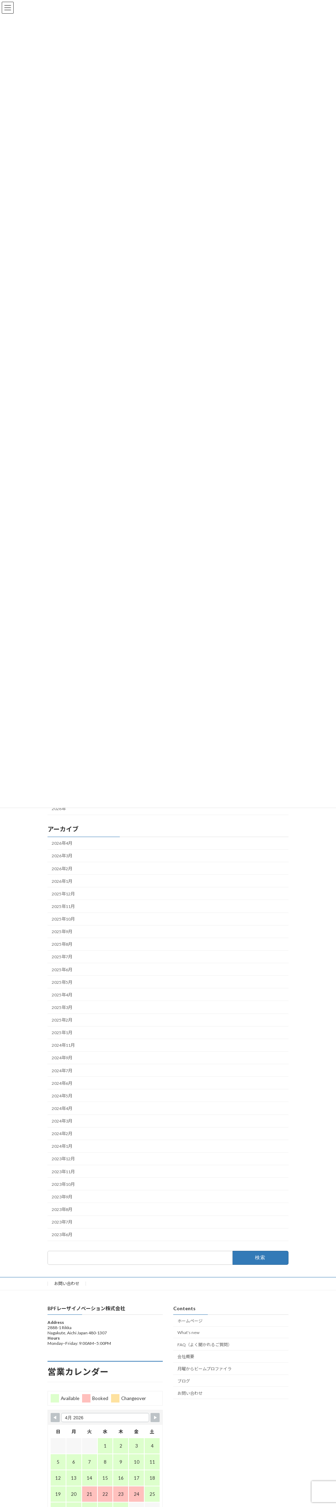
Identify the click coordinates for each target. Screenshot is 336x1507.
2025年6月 (62, 969)
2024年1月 (62, 1146)
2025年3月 (62, 1007)
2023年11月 (63, 1171)
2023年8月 (62, 1209)
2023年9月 (62, 1196)
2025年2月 (62, 1020)
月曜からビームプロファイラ (204, 1368)
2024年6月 (62, 1083)
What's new (188, 1332)
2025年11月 (63, 906)
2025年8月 (62, 944)
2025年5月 (62, 982)
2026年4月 (62, 843)
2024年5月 (62, 1095)
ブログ (183, 1381)
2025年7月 (62, 956)
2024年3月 (62, 1121)
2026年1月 (62, 881)
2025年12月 (63, 893)
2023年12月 (63, 1158)
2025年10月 (63, 919)
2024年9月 (62, 1057)
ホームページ (190, 1321)
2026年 (59, 808)
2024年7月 (62, 1070)
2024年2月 (62, 1133)
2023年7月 (62, 1222)
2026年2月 (62, 868)
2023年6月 (62, 1234)
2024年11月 (63, 1045)
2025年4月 (62, 994)
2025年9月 (62, 931)
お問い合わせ (66, 1283)
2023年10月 (63, 1184)
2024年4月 (62, 1108)
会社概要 (185, 1356)
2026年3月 (62, 855)
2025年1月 (62, 1032)
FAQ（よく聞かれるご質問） (204, 1344)
